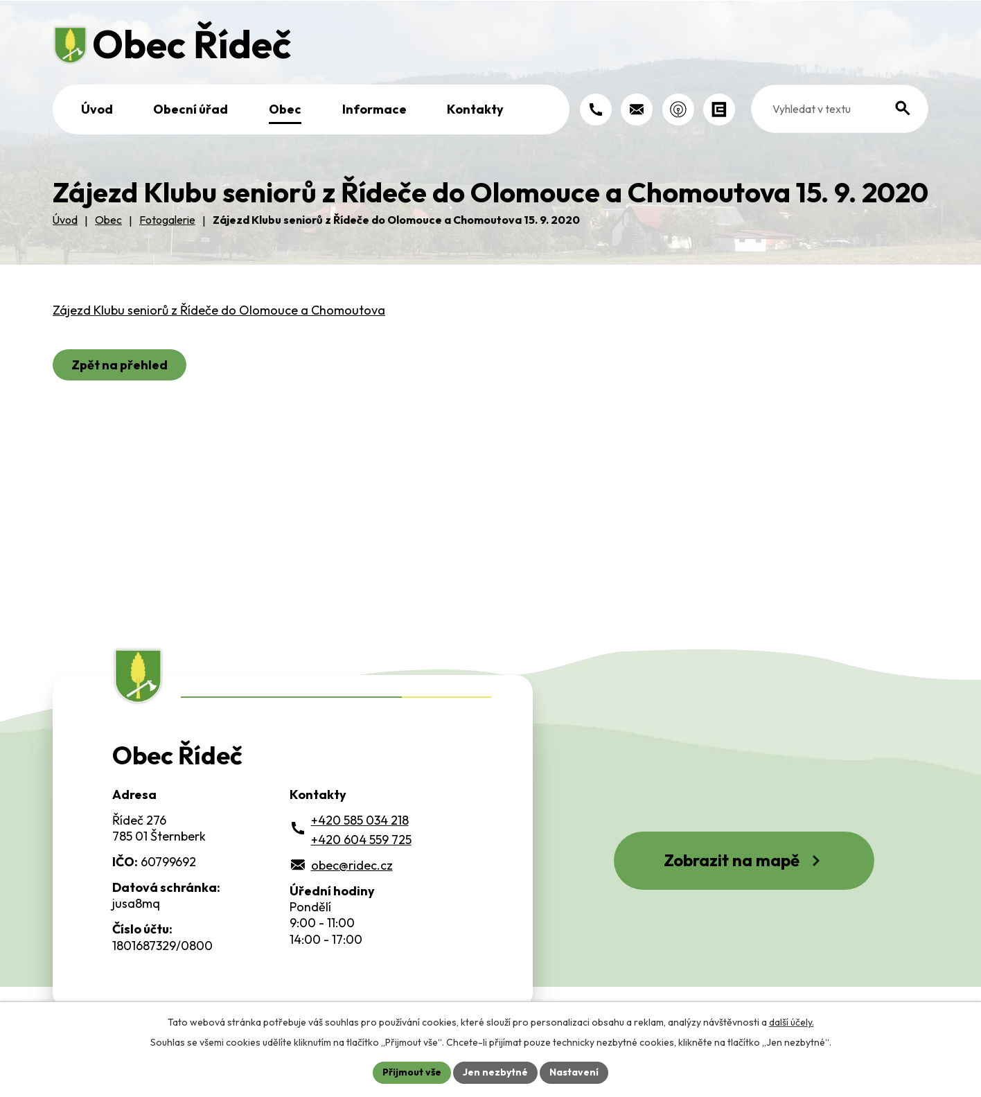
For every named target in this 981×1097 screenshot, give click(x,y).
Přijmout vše (411, 1072)
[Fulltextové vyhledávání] (840, 109)
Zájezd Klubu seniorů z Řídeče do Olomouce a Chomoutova (219, 310)
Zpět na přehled (119, 365)
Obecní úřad (190, 109)
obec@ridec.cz (352, 865)
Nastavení (574, 1072)
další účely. (791, 1022)
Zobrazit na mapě (744, 860)
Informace (374, 109)
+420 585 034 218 (360, 820)
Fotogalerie (167, 220)
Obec (285, 109)
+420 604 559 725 (361, 840)
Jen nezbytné (495, 1072)
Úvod (97, 109)
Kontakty (475, 109)
